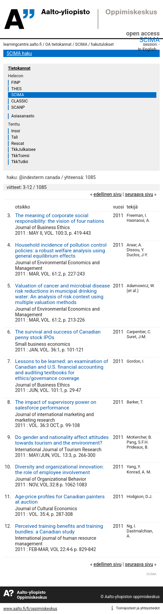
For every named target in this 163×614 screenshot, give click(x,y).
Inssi (15, 130)
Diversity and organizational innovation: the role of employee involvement (59, 469)
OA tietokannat (58, 44)
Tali (14, 137)
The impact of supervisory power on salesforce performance (55, 405)
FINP (15, 82)
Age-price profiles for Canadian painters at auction (60, 499)
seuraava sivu (139, 194)
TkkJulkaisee (23, 149)
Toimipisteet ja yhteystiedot (138, 608)
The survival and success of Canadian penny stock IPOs (57, 334)
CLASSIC (19, 100)
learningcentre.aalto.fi (22, 44)
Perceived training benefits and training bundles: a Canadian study (59, 529)
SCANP (18, 107)
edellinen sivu (107, 194)
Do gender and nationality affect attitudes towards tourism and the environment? (62, 440)
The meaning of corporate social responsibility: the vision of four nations (59, 218)
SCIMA (149, 40)
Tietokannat (19, 68)
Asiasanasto (22, 115)
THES (16, 88)
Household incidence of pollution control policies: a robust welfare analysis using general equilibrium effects (60, 250)
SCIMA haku (19, 53)
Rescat (17, 143)
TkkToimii (20, 155)
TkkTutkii (19, 161)
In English (147, 49)
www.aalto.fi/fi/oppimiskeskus (30, 608)
